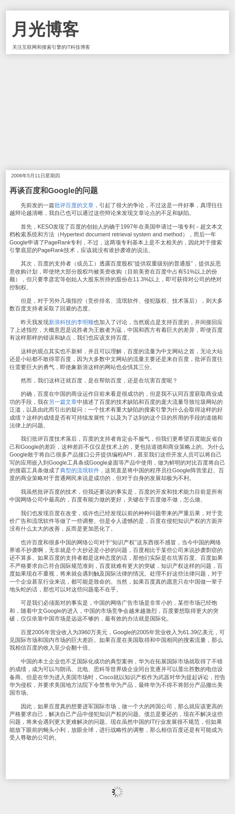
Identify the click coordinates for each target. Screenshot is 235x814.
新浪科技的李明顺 (71, 322)
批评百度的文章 (74, 205)
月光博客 (45, 29)
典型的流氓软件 (79, 470)
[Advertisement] (117, 107)
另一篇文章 (63, 402)
